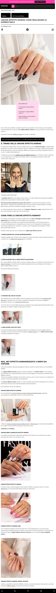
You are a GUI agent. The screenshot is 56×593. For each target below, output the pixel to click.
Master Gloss (32, 331)
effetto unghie (17, 134)
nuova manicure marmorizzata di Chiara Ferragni (27, 393)
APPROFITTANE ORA (40, 1)
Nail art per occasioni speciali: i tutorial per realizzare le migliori (22, 139)
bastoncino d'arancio (17, 239)
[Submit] (13, 6)
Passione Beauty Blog (6, 10)
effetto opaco (11, 586)
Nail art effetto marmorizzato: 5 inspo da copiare (27, 117)
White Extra (34, 424)
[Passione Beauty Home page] (4, 6)
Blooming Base (5, 264)
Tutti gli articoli (18, 16)
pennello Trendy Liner (22, 302)
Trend (13, 10)
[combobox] (32, 6)
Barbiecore (4, 488)
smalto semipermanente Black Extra (18, 424)
